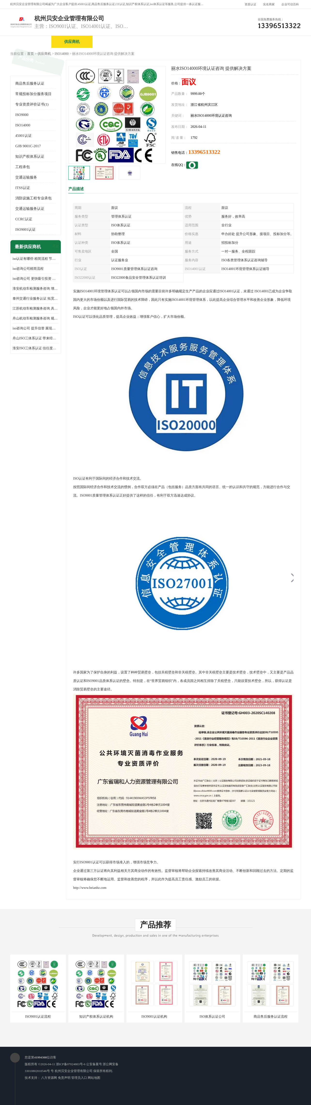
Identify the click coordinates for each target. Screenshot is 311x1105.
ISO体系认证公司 (212, 1016)
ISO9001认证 (25, 229)
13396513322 (204, 152)
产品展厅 (195, 42)
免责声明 (64, 1078)
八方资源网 (49, 1078)
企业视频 (113, 42)
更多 (55, 247)
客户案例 (278, 42)
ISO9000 (21, 115)
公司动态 (236, 42)
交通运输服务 (26, 177)
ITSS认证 (22, 188)
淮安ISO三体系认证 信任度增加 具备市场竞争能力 (36, 348)
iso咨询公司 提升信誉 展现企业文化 (36, 328)
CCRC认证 (23, 219)
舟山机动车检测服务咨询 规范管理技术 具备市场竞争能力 (36, 318)
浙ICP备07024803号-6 (71, 1064)
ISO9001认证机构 (154, 1016)
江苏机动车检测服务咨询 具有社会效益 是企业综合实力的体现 (36, 308)
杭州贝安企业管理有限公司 (74, 1071)
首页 (30, 54)
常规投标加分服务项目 (33, 94)
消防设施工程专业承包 (33, 198)
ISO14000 (62, 54)
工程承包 (22, 167)
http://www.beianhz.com (90, 888)
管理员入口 (79, 1078)
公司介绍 (154, 42)
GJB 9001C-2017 (28, 146)
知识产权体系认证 (29, 156)
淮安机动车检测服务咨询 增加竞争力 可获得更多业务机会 (36, 288)
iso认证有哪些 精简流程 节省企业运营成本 (36, 259)
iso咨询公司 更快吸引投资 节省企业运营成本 (36, 278)
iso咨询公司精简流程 (28, 268)
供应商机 (72, 42)
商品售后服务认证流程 (271, 1016)
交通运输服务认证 (29, 209)
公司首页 (31, 42)
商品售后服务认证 (29, 83)
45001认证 (23, 136)
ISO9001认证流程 (38, 1016)
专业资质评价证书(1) (32, 104)
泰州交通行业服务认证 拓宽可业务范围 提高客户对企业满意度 (36, 298)
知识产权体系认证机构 (96, 1016)
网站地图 (94, 1078)
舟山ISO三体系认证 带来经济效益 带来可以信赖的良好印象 (36, 338)
